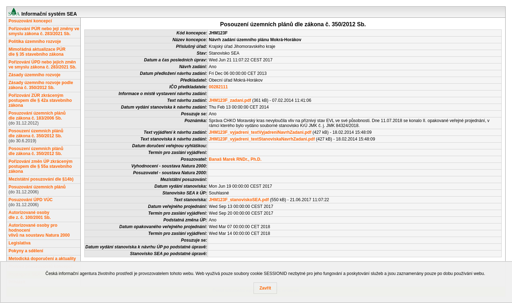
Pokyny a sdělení (26, 250)
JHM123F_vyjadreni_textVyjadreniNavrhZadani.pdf (260, 132)
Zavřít (265, 288)
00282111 (218, 86)
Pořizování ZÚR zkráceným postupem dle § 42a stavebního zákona (40, 100)
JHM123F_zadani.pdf (230, 100)
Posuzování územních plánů (37, 186)
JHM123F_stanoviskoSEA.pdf (239, 199)
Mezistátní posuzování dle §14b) (41, 179)
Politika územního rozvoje (35, 41)
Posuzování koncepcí (30, 20)
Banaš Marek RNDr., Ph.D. (235, 159)
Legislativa (20, 243)
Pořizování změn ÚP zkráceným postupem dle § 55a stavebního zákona (41, 166)
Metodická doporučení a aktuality (42, 258)
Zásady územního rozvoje (34, 74)
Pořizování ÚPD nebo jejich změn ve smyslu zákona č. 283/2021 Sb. (42, 65)
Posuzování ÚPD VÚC (31, 199)
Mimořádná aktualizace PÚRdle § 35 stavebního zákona (37, 52)
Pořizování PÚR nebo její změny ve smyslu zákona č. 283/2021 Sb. (44, 31)
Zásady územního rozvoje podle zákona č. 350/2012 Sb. (41, 85)
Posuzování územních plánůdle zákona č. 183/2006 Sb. (37, 116)
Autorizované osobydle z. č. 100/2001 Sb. (30, 215)
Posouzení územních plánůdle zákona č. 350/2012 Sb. (36, 133)
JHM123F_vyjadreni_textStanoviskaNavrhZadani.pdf (262, 139)
